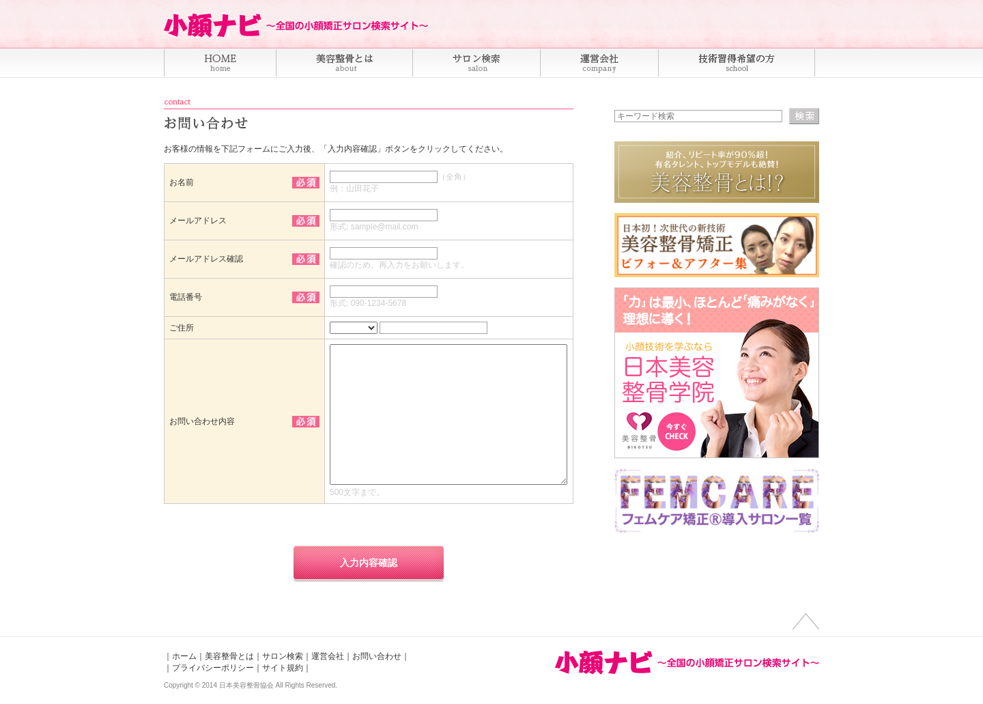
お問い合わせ (376, 656)
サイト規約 (282, 668)
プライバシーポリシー (213, 668)
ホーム (184, 656)
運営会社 (327, 656)
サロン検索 (282, 656)
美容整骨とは (229, 656)
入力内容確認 (368, 562)
